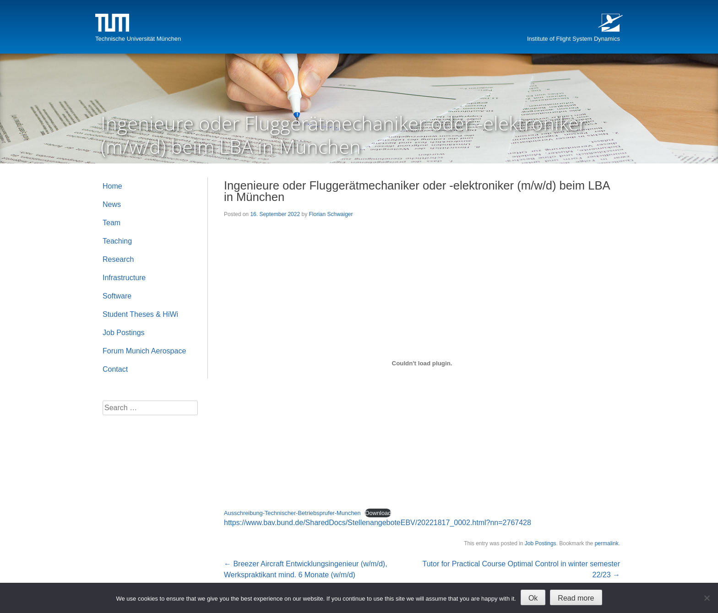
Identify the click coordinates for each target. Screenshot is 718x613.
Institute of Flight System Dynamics (573, 38)
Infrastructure (124, 278)
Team (111, 223)
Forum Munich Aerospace (144, 351)
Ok (533, 598)
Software (117, 296)
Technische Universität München (138, 38)
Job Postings (540, 543)
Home (112, 186)
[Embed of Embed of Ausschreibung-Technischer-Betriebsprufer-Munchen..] (422, 363)
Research (118, 259)
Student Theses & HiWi (140, 314)
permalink (607, 543)
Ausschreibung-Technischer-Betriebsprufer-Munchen (292, 513)
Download (378, 513)
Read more (576, 598)
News (112, 204)
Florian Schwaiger (331, 214)
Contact (115, 369)
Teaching (117, 241)
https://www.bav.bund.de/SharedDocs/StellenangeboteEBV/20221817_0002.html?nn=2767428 (377, 522)
